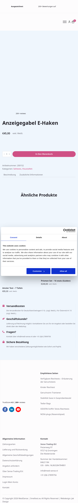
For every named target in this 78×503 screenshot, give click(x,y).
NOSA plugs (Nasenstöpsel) (52, 414)
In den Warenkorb (44, 154)
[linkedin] (11, 409)
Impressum (7, 476)
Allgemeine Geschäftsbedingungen (17, 455)
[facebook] (5, 409)
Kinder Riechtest (47, 387)
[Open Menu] (65, 22)
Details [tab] (39, 237)
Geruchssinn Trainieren (50, 392)
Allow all (63, 271)
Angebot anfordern (10, 466)
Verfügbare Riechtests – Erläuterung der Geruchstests (56, 380)
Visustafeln (27, 168)
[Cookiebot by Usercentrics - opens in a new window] (65, 230)
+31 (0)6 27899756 (48, 475)
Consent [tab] (13, 237)
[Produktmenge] (6, 154)
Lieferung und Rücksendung (14, 449)
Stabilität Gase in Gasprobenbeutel (55, 398)
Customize (38, 271)
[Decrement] (4, 154)
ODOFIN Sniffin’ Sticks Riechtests (54, 409)
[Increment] (9, 154)
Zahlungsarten (8, 444)
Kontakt (5, 487)
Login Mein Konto (10, 482)
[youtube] (18, 409)
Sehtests (17, 168)
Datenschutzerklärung (12, 460)
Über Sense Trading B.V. (12, 471)
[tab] (9, 174)
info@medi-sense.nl (49, 470)
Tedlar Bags (45, 403)
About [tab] (64, 237)
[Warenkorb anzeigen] (73, 21)
